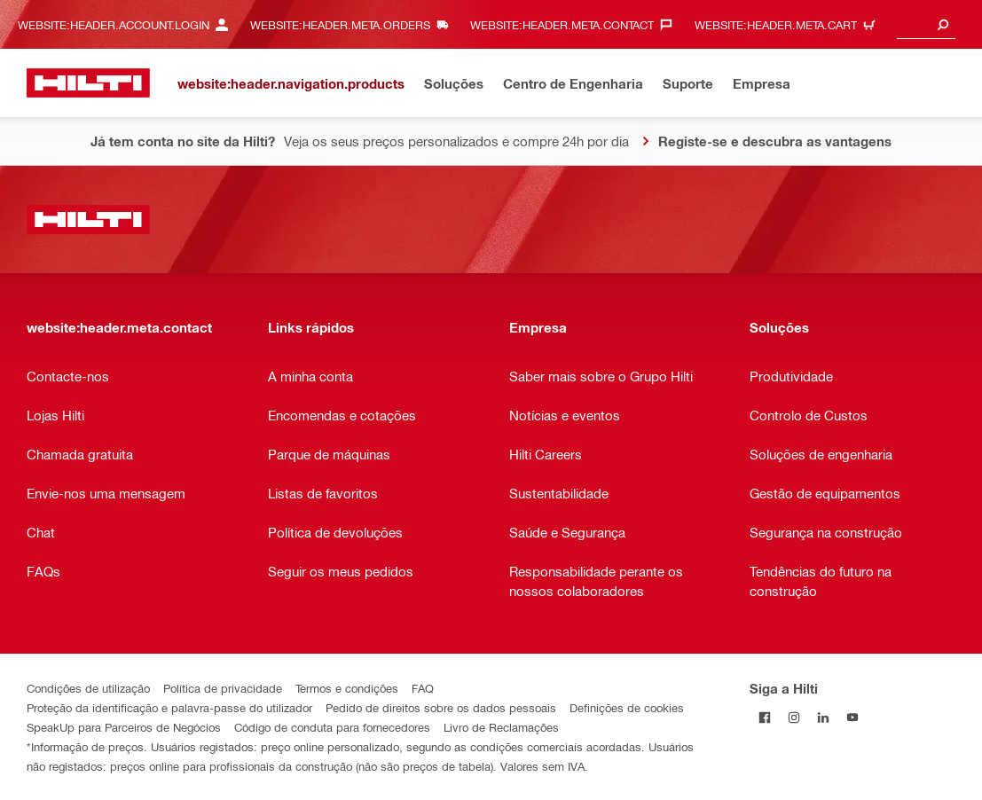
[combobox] (926, 24)
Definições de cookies (627, 707)
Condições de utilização (88, 687)
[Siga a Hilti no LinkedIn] (822, 717)
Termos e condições (346, 687)
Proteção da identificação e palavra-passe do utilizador (169, 707)
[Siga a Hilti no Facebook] (764, 717)
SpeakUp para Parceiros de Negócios (124, 726)
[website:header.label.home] (88, 83)
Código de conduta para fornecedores (332, 726)
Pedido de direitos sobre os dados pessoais (441, 707)
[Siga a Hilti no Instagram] (793, 717)
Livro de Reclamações (501, 726)
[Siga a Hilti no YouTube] (852, 717)
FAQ (423, 687)
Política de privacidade (222, 687)
